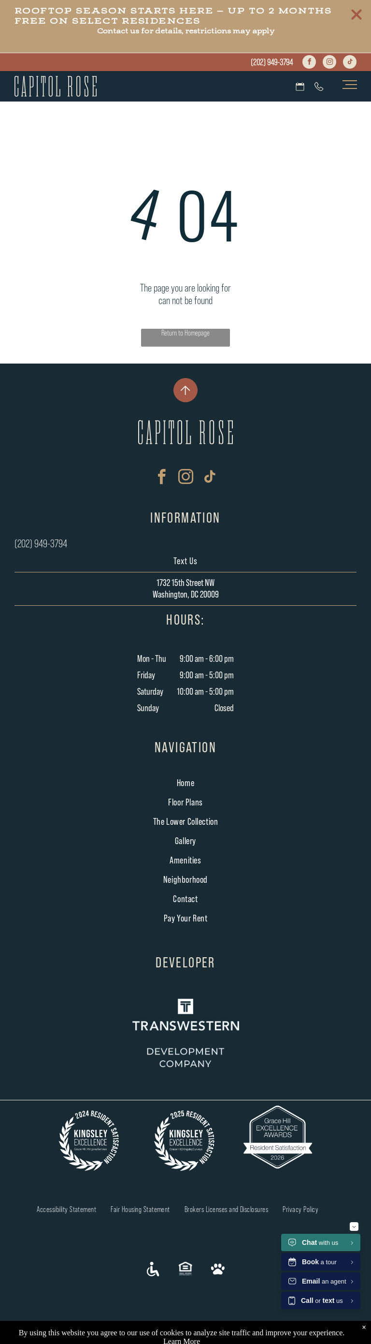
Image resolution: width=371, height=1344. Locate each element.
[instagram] (329, 63)
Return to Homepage (185, 333)
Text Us (185, 561)
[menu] (349, 84)
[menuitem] (186, 783)
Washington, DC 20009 (186, 594)
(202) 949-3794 (272, 62)
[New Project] (185, 390)
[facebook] (309, 63)
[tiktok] (350, 63)
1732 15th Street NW (185, 583)
